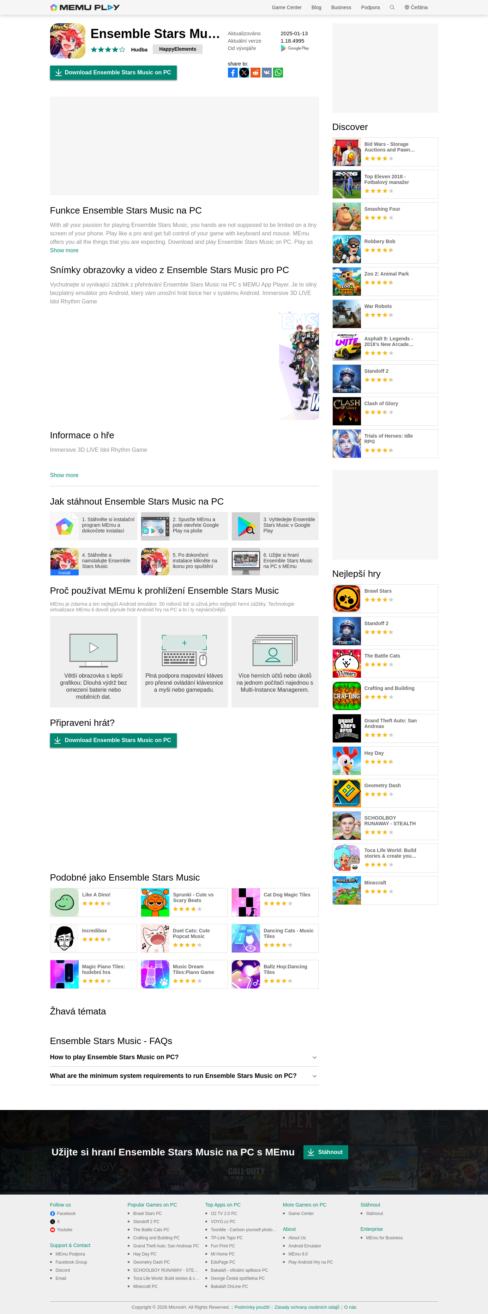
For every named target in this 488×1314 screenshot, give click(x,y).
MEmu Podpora (70, 1254)
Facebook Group (71, 1262)
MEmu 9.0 (298, 1254)
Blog (316, 7)
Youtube (65, 1229)
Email (61, 1278)
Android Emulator (305, 1246)
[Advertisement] (184, 146)
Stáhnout (323, 1152)
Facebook (66, 1213)
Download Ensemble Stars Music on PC (110, 73)
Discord (63, 1270)
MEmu (85, 7)
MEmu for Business (384, 1237)
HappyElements (177, 49)
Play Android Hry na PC (311, 1262)
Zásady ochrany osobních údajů (307, 1307)
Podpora (370, 7)
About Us (297, 1237)
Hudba (139, 50)
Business (341, 7)
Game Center (287, 7)
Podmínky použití (252, 1307)
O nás (350, 1307)
